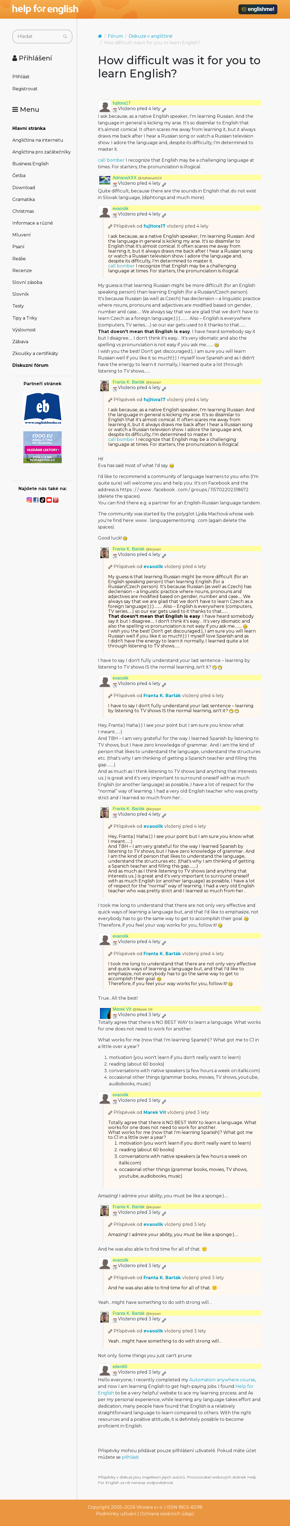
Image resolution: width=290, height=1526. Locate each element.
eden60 (119, 1366)
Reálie (19, 258)
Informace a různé (32, 223)
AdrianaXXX (137, 177)
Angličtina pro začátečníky (41, 152)
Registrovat (25, 88)
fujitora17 (121, 103)
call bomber (111, 160)
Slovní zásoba (27, 282)
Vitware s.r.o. (149, 1507)
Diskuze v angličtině (151, 36)
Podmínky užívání (116, 1513)
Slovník (20, 294)
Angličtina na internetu (37, 140)
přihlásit (130, 1457)
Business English (30, 163)
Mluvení (21, 234)
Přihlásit (21, 76)
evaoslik (120, 208)
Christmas (23, 211)
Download (23, 187)
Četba (19, 175)
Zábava (20, 341)
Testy (18, 306)
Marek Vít (132, 1009)
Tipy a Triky (24, 318)
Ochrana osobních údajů (167, 1513)
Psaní (18, 246)
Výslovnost (24, 329)
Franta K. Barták (136, 382)
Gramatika (23, 199)
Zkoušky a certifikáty (35, 353)
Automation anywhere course (222, 1379)
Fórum (115, 36)
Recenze (22, 270)
